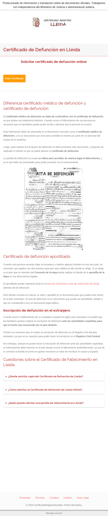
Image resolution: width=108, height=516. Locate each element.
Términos (40, 497)
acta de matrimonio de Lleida (84, 283)
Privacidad (24, 497)
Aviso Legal (83, 497)
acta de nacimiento (57, 283)
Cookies (67, 497)
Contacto (54, 497)
